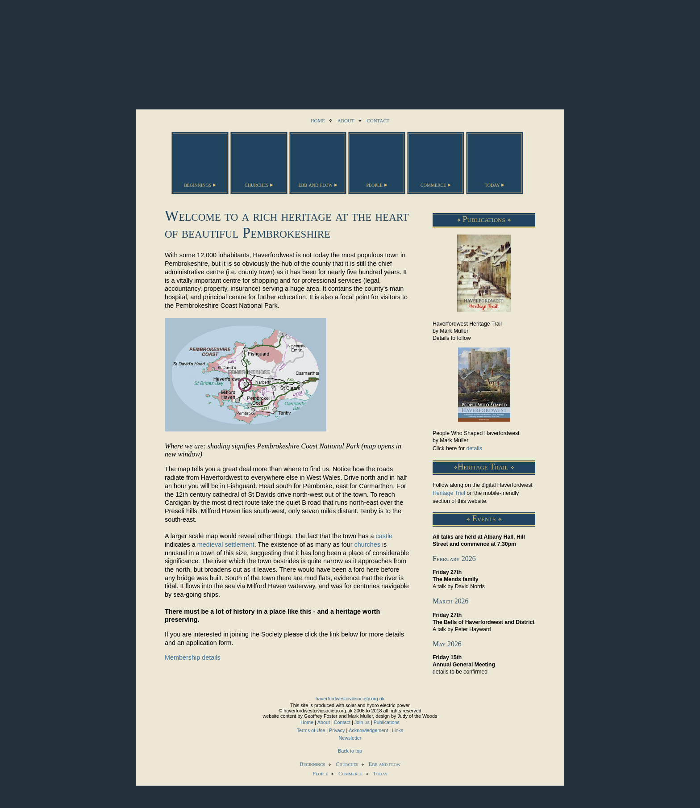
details (474, 448)
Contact (342, 722)
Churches (347, 764)
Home (306, 722)
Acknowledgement (368, 730)
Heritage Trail (449, 493)
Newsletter (350, 738)
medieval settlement (225, 544)
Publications (387, 722)
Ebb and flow (384, 764)
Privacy (337, 730)
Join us (362, 722)
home (318, 120)
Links (397, 730)
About (323, 722)
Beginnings (312, 764)
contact (378, 120)
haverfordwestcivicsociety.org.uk (350, 698)
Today (380, 773)
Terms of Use (311, 730)
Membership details (193, 657)
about (346, 120)
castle (384, 536)
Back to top (350, 751)
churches (367, 544)
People (320, 773)
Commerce (350, 773)
